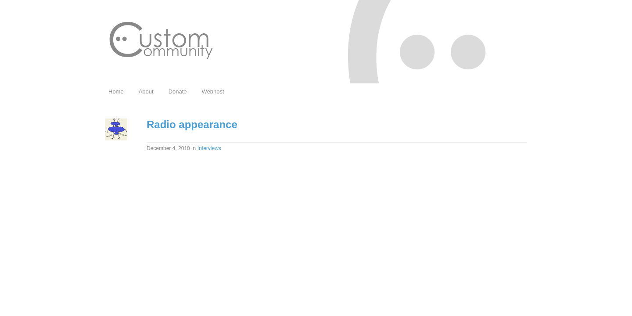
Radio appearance (192, 124)
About (146, 91)
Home (116, 91)
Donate (178, 91)
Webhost (213, 91)
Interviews (209, 148)
